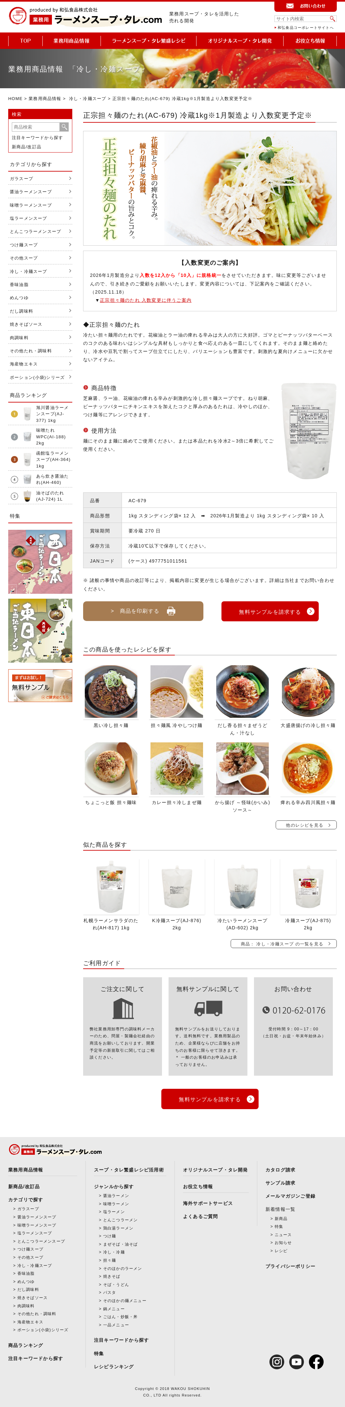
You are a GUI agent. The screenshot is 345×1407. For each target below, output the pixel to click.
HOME (15, 98)
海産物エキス (24, 364)
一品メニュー (116, 1323)
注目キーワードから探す (37, 137)
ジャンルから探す (114, 1185)
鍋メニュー (114, 1307)
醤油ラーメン (116, 1194)
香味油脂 (19, 284)
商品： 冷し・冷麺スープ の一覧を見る (282, 943)
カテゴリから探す (31, 164)
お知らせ (283, 1241)
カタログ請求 (280, 1168)
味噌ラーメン (116, 1202)
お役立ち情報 (198, 1185)
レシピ (281, 1249)
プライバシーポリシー (290, 1264)
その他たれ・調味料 (31, 350)
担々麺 (109, 1258)
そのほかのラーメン (122, 1267)
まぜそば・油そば (120, 1242)
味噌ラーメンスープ (31, 205)
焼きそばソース (26, 324)
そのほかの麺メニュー (125, 1299)
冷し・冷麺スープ (87, 98)
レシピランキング (114, 1365)
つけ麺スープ (24, 244)
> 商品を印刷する (143, 608)
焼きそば (112, 1275)
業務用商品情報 (45, 98)
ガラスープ (21, 178)
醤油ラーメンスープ (31, 191)
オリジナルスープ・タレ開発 (215, 1168)
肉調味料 (19, 337)
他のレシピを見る (304, 824)
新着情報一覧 (280, 1207)
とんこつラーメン (120, 1218)
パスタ (109, 1291)
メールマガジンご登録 (290, 1194)
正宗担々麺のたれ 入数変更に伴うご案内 (146, 300)
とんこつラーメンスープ (35, 231)
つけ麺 (109, 1234)
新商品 (281, 1217)
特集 (99, 1352)
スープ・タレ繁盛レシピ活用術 (129, 1168)
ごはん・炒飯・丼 (120, 1315)
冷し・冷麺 (114, 1251)
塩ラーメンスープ (28, 218)
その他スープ (24, 258)
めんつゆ (19, 297)
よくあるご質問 (200, 1215)
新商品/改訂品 (26, 146)
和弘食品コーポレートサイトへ (306, 28)
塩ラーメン (114, 1210)
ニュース (283, 1233)
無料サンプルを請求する (270, 610)
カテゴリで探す (25, 1198)
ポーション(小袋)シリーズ (37, 377)
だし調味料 (21, 311)
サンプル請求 (280, 1181)
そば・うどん (116, 1283)
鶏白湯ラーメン (118, 1226)
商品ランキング (25, 1343)
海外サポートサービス (208, 1201)
